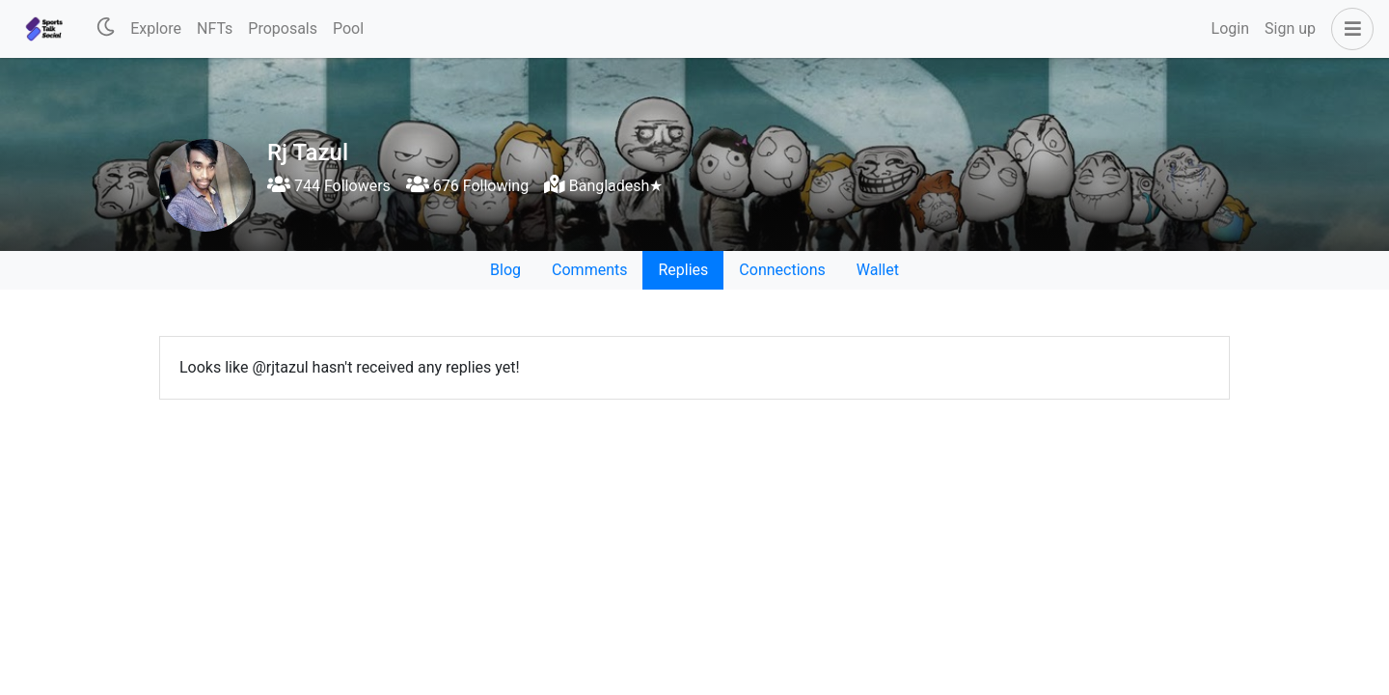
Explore (155, 28)
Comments (589, 270)
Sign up (1290, 28)
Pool (348, 28)
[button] (1348, 29)
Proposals (282, 28)
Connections (782, 270)
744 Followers (329, 186)
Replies (683, 270)
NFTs (214, 28)
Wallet (878, 270)
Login (1230, 28)
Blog (505, 270)
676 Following (467, 186)
